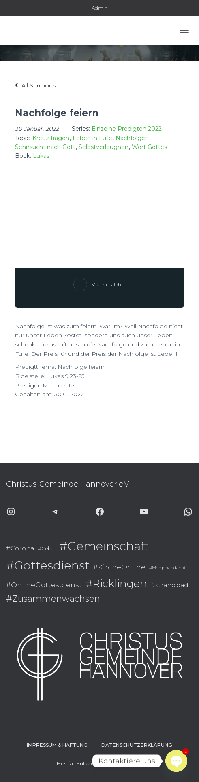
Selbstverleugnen (103, 147)
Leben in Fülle (92, 138)
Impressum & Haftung (57, 745)
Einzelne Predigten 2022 (127, 128)
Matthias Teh (106, 284)
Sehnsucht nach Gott (45, 147)
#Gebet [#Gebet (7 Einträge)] (47, 549)
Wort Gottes (149, 147)
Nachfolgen (132, 138)
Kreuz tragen (50, 138)
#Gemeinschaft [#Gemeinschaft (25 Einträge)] (104, 546)
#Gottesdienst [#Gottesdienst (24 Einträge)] (48, 565)
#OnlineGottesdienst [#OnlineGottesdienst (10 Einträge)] (44, 585)
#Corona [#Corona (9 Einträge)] (20, 548)
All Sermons (35, 85)
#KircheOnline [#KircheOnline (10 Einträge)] (119, 567)
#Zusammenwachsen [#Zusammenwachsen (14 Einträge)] (53, 598)
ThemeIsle (129, 763)
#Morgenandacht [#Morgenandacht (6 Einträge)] (167, 568)
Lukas (41, 155)
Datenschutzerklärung (136, 745)
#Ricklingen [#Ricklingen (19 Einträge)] (116, 583)
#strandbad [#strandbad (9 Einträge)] (169, 585)
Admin (100, 8)
